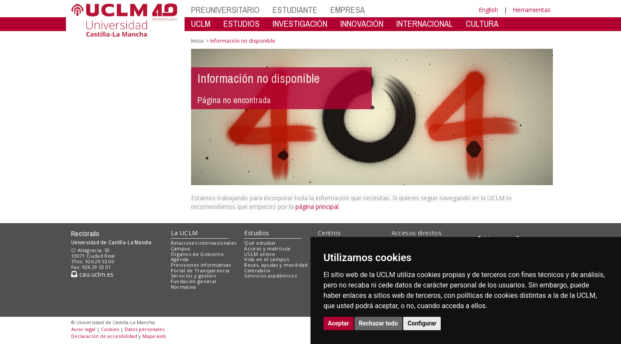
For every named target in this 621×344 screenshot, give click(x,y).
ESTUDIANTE (295, 10)
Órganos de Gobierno (197, 254)
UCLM (200, 23)
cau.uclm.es (92, 274)
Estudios (256, 233)
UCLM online (259, 254)
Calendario (257, 270)
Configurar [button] (422, 323)
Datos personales (144, 329)
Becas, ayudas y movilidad (275, 265)
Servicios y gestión (193, 275)
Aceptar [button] (338, 323)
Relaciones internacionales (204, 243)
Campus (180, 248)
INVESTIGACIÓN (300, 23)
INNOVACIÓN (361, 23)
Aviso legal (83, 329)
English (488, 10)
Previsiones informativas (201, 265)
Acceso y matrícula (267, 248)
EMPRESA (347, 10)
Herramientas (532, 10)
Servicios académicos (270, 275)
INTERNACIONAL (424, 23)
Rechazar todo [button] (378, 323)
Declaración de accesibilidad (104, 336)
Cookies (110, 329)
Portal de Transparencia (200, 270)
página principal (317, 206)
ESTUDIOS (241, 23)
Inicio (197, 40)
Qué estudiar (260, 243)
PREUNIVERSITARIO (225, 10)
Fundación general (193, 281)
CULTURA (482, 23)
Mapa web (154, 336)
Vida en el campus (266, 259)
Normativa (183, 287)
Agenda (180, 259)
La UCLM (184, 233)
